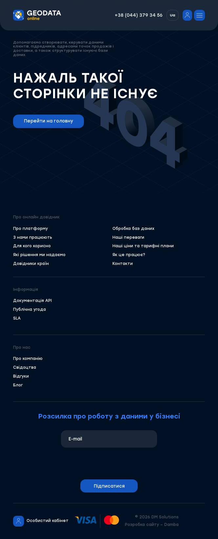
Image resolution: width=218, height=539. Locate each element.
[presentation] (109, 463)
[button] (173, 15)
